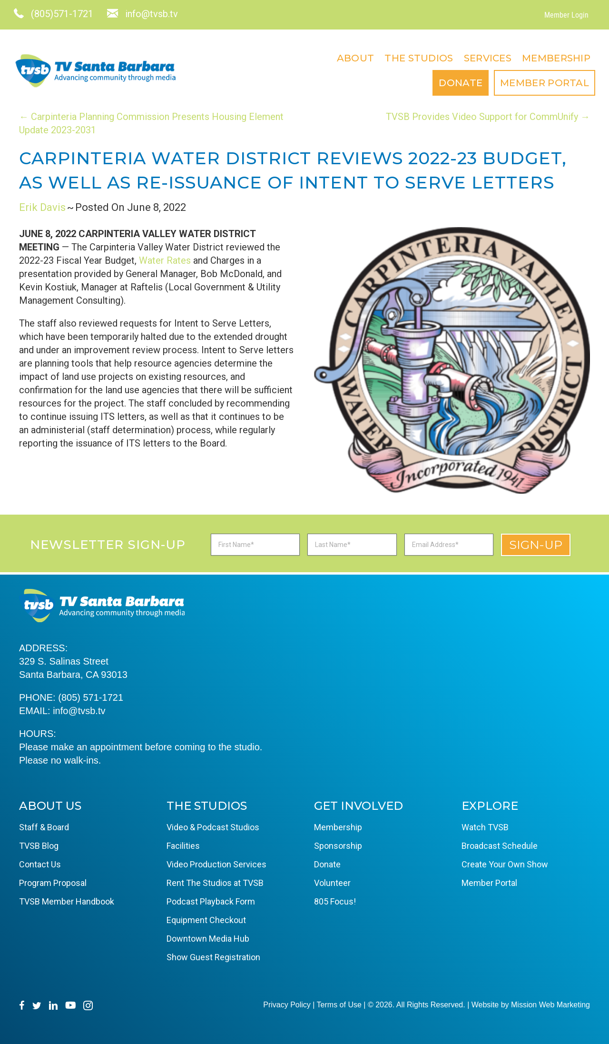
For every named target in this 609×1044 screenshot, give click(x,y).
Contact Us (40, 864)
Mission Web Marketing (550, 1005)
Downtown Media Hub (208, 939)
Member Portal (539, 83)
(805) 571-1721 (90, 697)
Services (482, 58)
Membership (551, 58)
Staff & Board (44, 827)
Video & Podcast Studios (213, 827)
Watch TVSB (485, 827)
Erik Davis (42, 207)
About (350, 58)
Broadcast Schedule (500, 846)
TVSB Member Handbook (66, 901)
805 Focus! (335, 901)
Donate (455, 83)
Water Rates (165, 260)
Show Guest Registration (213, 957)
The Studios (413, 58)
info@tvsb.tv (79, 711)
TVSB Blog (39, 846)
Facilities (183, 846)
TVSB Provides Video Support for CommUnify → (488, 116)
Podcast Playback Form (211, 901)
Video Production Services (216, 864)
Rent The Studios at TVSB (215, 883)
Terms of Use (339, 1005)
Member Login (561, 15)
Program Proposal (53, 883)
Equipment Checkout (206, 920)
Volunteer (332, 883)
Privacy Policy (287, 1005)
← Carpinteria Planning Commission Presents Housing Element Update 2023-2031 (151, 123)
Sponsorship (338, 846)
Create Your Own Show (505, 864)
